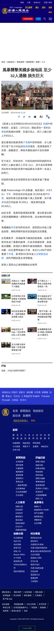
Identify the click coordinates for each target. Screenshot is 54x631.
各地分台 (37, 2)
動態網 (43, 607)
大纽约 (14, 392)
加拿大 (22, 392)
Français (46, 396)
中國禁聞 (19, 468)
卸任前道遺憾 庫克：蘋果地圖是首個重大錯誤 (18, 314)
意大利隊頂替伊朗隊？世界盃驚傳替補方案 (18, 347)
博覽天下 (26, 446)
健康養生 (39, 502)
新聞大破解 (40, 478)
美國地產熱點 (21, 530)
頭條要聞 (16, 443)
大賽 (28, 2)
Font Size (41, 116)
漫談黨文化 (35, 575)
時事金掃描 (40, 468)
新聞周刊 (19, 478)
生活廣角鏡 (18, 538)
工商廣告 (34, 581)
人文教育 (20, 502)
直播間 (27, 415)
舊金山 (8, 396)
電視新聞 (20, 62)
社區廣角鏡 (20, 488)
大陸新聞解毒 (41, 495)
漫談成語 (19, 520)
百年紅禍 (34, 561)
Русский (6, 400)
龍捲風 (26, 146)
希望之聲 (6, 607)
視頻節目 (11, 62)
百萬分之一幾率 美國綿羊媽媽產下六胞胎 (18, 284)
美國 (45, 123)
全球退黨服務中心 (20, 607)
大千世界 (17, 558)
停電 (10, 254)
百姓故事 (34, 571)
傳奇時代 (34, 541)
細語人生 (39, 498)
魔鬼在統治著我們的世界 (41, 551)
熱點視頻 (26, 443)
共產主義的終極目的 (39, 548)
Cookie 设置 (27, 628)
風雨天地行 (35, 564)
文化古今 (19, 526)
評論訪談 (40, 457)
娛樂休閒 (18, 533)
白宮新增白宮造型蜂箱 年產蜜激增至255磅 (18, 299)
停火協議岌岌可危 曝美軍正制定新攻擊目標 (45, 299)
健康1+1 (37, 506)
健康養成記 (38, 516)
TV (39, 19)
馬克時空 (39, 492)
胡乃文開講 (38, 513)
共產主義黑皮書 (37, 568)
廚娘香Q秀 (18, 561)
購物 (33, 420)
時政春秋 (39, 472)
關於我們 (17, 592)
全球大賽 (16, 450)
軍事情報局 (40, 482)
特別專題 (35, 533)
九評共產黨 (35, 554)
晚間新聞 (30, 62)
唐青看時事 (40, 485)
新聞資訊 (25, 410)
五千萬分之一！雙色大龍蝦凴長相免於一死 (44, 284)
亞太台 (17, 396)
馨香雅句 (19, 516)
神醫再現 (38, 520)
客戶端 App (7, 599)
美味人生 (17, 551)
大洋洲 (37, 392)
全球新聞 (19, 462)
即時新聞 (36, 443)
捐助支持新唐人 (20, 420)
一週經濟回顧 (21, 485)
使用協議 (6, 595)
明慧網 (34, 607)
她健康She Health (41, 510)
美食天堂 (17, 548)
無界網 (5, 611)
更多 (26, 611)
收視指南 (28, 592)
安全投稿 (17, 595)
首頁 (3, 62)
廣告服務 (27, 595)
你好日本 (17, 541)
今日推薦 (16, 446)
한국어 (23, 400)
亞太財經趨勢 (21, 492)
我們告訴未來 (36, 538)
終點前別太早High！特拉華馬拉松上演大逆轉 (18, 332)
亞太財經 (19, 495)
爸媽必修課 (20, 523)
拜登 (13, 227)
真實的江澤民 (36, 558)
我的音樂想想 (19, 571)
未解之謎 (19, 506)
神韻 (22, 2)
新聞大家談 (40, 462)
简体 (50, 2)
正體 (45, 2)
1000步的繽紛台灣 (20, 566)
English (36, 396)
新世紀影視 (16, 611)
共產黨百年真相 (37, 544)
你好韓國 (17, 544)
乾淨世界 (42, 604)
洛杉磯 (29, 392)
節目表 (17, 415)
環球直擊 (19, 465)
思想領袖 (39, 475)
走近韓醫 (38, 523)
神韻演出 (44, 446)
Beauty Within (19, 554)
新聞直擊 (19, 475)
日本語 (15, 400)
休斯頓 (45, 392)
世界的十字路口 (42, 488)
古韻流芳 (19, 513)
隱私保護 (39, 592)
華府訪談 (19, 482)
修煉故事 (34, 578)
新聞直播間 (28, 19)
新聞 (38, 62)
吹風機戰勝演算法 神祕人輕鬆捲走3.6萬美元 (45, 332)
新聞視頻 (20, 457)
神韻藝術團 (18, 604)
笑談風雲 (19, 510)
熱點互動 (39, 465)
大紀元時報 (31, 604)
